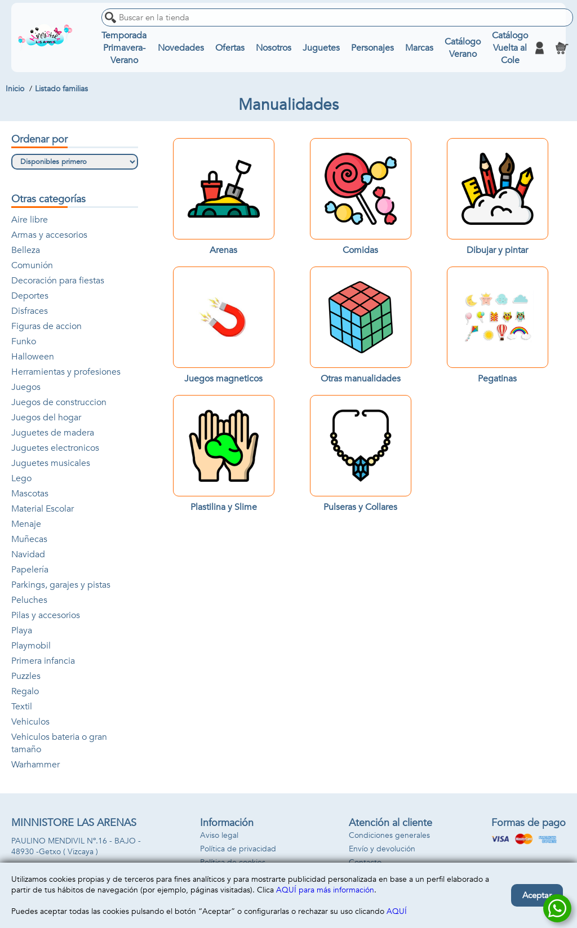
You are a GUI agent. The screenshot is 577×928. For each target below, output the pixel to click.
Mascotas (29, 493)
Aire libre (29, 220)
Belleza (25, 250)
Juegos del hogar (46, 417)
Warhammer (35, 764)
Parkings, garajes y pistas (60, 585)
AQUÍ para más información (325, 890)
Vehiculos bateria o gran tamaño (59, 743)
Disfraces (29, 311)
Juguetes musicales (50, 463)
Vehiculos (30, 722)
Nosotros (273, 48)
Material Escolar (42, 509)
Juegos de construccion (58, 402)
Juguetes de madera (52, 433)
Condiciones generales (389, 835)
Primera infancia (43, 661)
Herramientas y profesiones (66, 372)
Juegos (26, 387)
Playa (21, 630)
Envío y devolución (382, 848)
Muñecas (29, 539)
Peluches (29, 600)
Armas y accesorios (49, 235)
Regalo (25, 691)
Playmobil (31, 646)
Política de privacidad (238, 848)
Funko (23, 341)
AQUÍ (397, 911)
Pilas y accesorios (45, 615)
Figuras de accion (46, 326)
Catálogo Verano (463, 47)
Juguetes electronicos (55, 448)
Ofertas (230, 48)
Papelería (29, 569)
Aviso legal (219, 835)
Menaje (26, 524)
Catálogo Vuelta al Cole (510, 47)
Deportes (29, 296)
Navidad (28, 554)
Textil (21, 706)
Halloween (32, 356)
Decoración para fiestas (57, 280)
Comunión (32, 265)
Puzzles (26, 676)
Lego (21, 478)
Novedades (181, 48)
